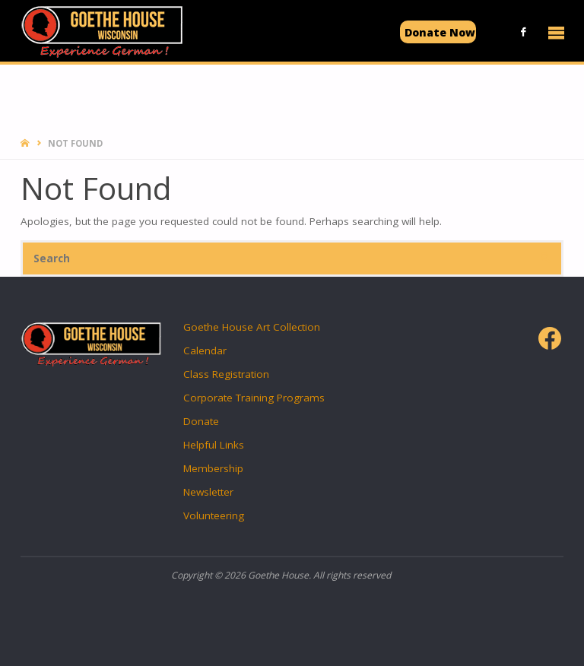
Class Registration (226, 374)
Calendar (205, 350)
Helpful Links (213, 445)
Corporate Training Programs (254, 397)
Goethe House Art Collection (251, 327)
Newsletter (208, 492)
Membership (213, 468)
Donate (201, 421)
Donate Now (440, 32)
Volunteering (213, 515)
